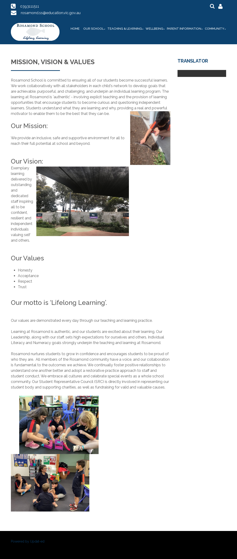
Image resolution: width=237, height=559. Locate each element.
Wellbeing (154, 28)
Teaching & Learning (124, 28)
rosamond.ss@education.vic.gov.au (51, 13)
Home (75, 28)
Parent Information (184, 28)
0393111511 (29, 6)
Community (214, 28)
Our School (93, 28)
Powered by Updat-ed (27, 541)
